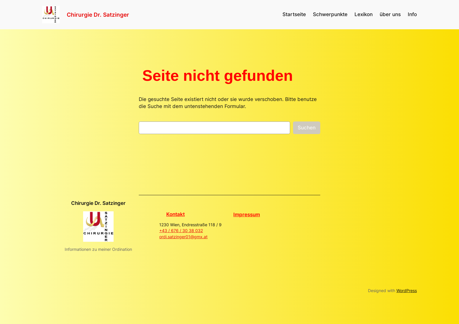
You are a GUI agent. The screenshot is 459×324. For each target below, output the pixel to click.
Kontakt (175, 214)
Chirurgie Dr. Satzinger (98, 14)
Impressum (246, 214)
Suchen (307, 128)
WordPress (406, 290)
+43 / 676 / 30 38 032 (181, 230)
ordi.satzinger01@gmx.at (183, 236)
